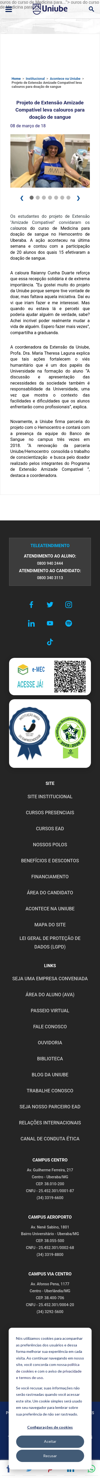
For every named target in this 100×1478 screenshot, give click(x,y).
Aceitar (50, 1441)
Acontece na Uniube (65, 79)
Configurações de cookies (50, 1427)
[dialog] (50, 1398)
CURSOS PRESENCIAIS (50, 812)
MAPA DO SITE (50, 924)
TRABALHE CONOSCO (50, 1090)
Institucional (35, 79)
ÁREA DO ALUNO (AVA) (50, 994)
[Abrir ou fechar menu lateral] (8, 9)
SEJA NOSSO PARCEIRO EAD (49, 1106)
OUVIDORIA (50, 1042)
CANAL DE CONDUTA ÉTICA (50, 1138)
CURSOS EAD (50, 828)
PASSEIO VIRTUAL (50, 1010)
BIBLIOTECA (50, 1058)
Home (16, 79)
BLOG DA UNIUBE (50, 1074)
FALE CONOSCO (50, 1026)
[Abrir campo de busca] (91, 9)
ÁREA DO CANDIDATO (50, 892)
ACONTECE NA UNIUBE (49, 908)
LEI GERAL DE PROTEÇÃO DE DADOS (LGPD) (50, 943)
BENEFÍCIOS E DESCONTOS (50, 860)
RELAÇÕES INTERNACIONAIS (50, 1122)
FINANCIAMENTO (50, 876)
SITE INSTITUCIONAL (50, 796)
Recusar (50, 1455)
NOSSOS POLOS (50, 844)
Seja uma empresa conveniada (50, 978)
